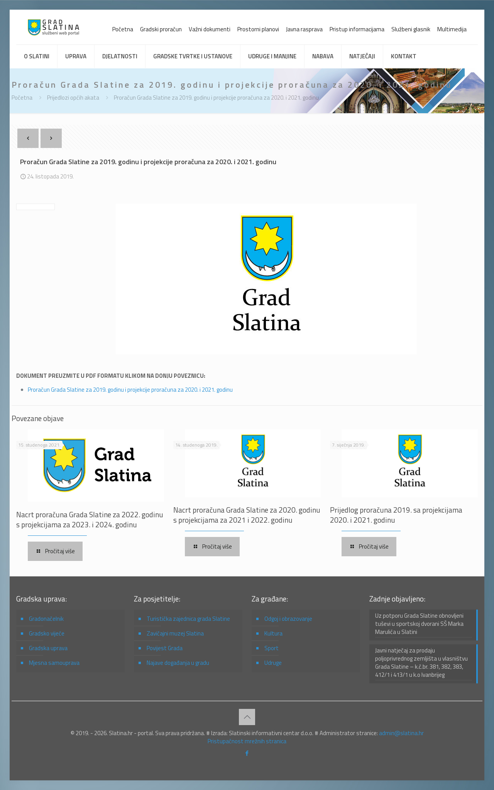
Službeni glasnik (410, 29)
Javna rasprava (304, 29)
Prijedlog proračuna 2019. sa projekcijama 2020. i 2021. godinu (396, 514)
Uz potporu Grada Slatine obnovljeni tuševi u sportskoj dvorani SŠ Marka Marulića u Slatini (419, 624)
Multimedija (452, 29)
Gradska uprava (48, 648)
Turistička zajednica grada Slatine (188, 618)
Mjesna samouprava (54, 662)
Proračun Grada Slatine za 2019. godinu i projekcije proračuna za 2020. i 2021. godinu (216, 97)
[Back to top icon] (247, 717)
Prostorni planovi (258, 29)
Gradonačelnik (46, 618)
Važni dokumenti (209, 29)
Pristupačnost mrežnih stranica (247, 741)
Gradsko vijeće (46, 633)
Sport (271, 648)
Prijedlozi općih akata (73, 97)
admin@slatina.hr (401, 733)
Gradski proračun (161, 29)
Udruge (273, 662)
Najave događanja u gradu (178, 662)
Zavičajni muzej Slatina (175, 633)
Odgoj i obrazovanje (288, 618)
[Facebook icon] (247, 753)
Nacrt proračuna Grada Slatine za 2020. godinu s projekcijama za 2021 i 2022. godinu (246, 514)
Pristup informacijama (357, 29)
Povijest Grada (165, 648)
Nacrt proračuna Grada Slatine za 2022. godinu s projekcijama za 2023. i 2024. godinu (89, 519)
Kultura (273, 633)
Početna (122, 29)
